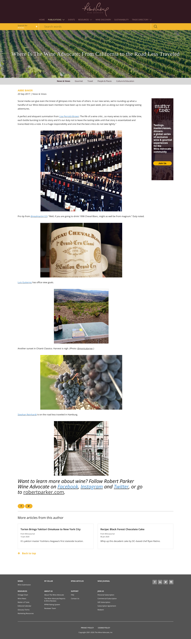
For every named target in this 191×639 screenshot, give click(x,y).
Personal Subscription (106, 595)
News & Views (39, 93)
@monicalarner (85, 348)
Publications (56, 19)
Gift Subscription (104, 602)
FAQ (72, 595)
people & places (104, 81)
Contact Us (75, 598)
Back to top (27, 553)
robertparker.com (43, 492)
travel (90, 81)
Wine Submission (24, 585)
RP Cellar (48, 581)
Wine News (22, 598)
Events (71, 19)
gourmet (79, 81)
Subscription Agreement (107, 606)
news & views (63, 81)
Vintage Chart (23, 595)
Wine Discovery (103, 19)
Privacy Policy (87, 628)
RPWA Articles (77, 581)
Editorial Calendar (24, 606)
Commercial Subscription (107, 598)
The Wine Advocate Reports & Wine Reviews (54, 599)
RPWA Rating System (52, 604)
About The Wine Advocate (54, 595)
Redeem (101, 610)
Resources (85, 19)
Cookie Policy (104, 628)
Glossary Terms (23, 610)
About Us (48, 591)
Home (42, 19)
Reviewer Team (50, 608)
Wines (20, 581)
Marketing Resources (26, 613)
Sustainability (121, 19)
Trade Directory (142, 19)
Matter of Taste (23, 602)
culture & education (125, 81)
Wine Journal (104, 581)
